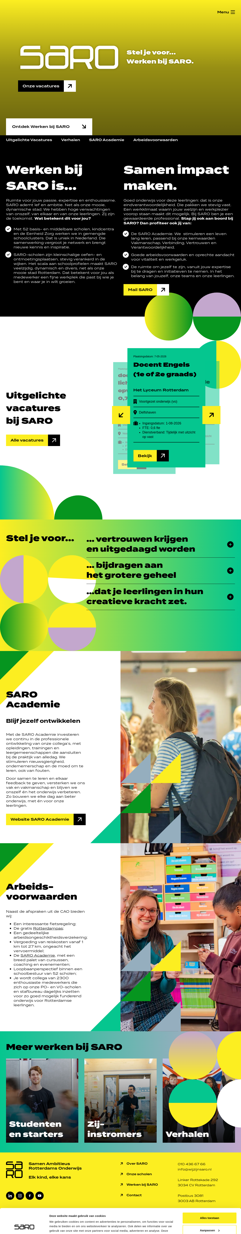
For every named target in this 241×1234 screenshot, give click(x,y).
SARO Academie (106, 139)
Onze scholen (139, 1174)
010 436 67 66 (191, 1164)
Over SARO (137, 1163)
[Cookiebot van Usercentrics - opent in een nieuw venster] (24, 1226)
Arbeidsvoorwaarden (155, 139)
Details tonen (58, 1226)
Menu (223, 12)
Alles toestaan (209, 1194)
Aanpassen (210, 1206)
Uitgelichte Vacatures (29, 139)
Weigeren (209, 1219)
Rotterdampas (48, 928)
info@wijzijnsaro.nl (195, 1169)
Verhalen (70, 139)
